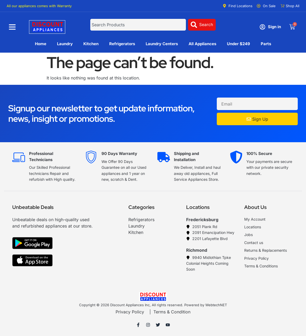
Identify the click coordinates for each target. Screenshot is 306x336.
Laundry (65, 43)
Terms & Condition (171, 311)
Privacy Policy (130, 311)
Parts (266, 43)
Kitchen (91, 43)
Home (40, 43)
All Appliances (202, 43)
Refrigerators (122, 43)
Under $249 (238, 43)
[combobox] (138, 25)
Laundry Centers (162, 43)
